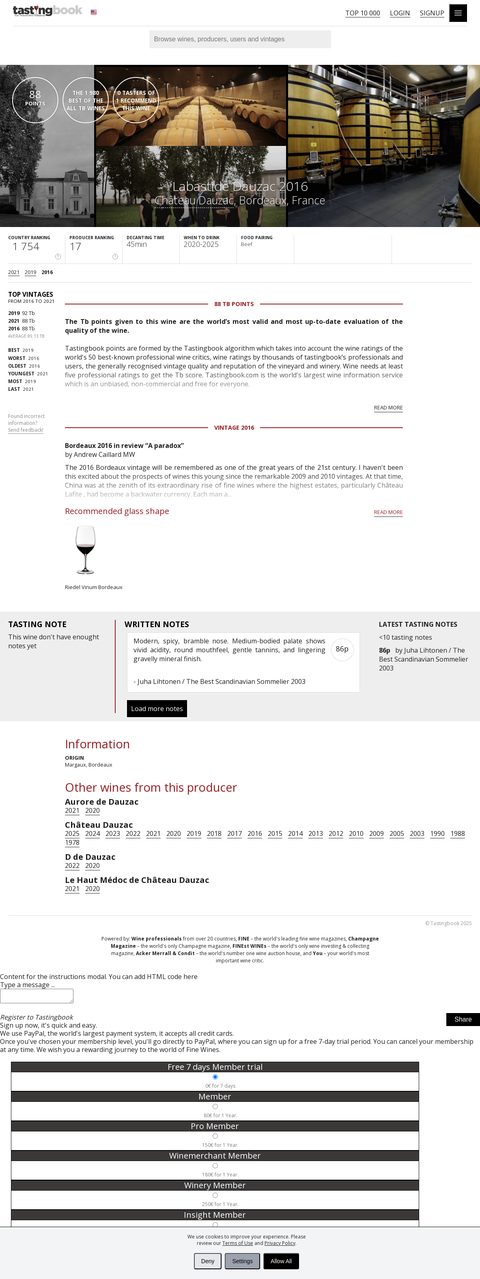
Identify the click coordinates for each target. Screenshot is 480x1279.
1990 (437, 833)
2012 (336, 833)
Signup (432, 13)
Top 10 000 (362, 13)
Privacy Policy (280, 1243)
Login (400, 13)
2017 (234, 833)
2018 (214, 833)
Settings (242, 1261)
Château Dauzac (194, 200)
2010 (356, 833)
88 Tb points (234, 304)
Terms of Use (237, 1243)
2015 (275, 833)
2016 (47, 272)
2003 (417, 833)
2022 (133, 833)
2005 (397, 833)
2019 (30, 272)
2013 (315, 833)
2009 (376, 833)
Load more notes (157, 708)
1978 (72, 842)
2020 (92, 810)
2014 (295, 833)
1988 (457, 833)
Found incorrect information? (26, 423)
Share (463, 1021)
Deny (208, 1261)
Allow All (281, 1261)
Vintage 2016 (234, 427)
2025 (72, 833)
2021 (13, 272)
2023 (112, 833)
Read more (388, 407)
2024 (92, 833)
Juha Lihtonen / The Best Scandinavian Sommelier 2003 (423, 659)
